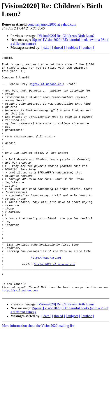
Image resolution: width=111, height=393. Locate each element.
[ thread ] (58, 47)
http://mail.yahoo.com (20, 337)
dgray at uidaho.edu (47, 90)
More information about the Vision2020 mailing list (38, 373)
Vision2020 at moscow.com (54, 306)
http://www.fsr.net (46, 298)
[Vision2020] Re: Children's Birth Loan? (66, 36)
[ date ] (46, 47)
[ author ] (87, 47)
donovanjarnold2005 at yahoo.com (51, 24)
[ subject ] (73, 47)
